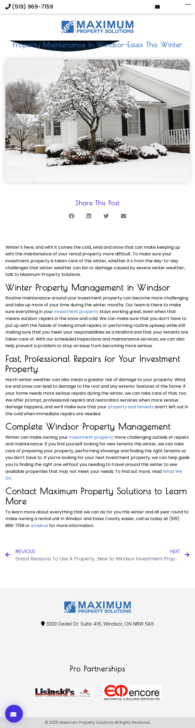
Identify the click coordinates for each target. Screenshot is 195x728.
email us (39, 526)
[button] (72, 216)
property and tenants (131, 407)
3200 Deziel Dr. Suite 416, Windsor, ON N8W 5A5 (100, 623)
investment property (76, 311)
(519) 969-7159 (29, 6)
